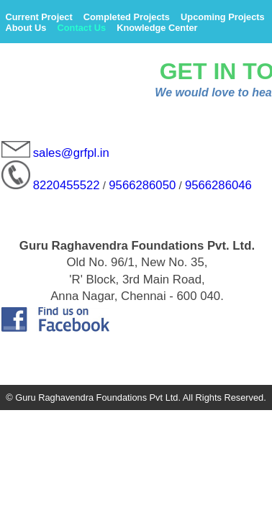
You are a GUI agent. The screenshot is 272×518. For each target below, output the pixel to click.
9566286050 (142, 185)
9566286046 (218, 185)
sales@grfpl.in (71, 153)
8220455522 (66, 185)
